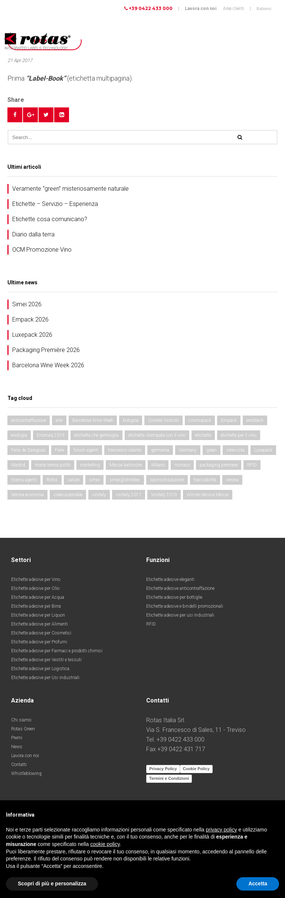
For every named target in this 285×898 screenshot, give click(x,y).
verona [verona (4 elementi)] (232, 479)
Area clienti (233, 8)
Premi (16, 737)
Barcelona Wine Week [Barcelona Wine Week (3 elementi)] (92, 420)
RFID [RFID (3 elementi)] (252, 465)
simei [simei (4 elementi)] (94, 479)
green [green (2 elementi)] (211, 450)
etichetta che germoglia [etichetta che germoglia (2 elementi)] (96, 435)
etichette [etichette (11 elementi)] (203, 435)
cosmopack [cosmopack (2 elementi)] (200, 420)
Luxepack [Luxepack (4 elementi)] (263, 450)
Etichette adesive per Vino (35, 579)
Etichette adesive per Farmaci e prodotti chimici (56, 650)
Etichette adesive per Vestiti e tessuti (46, 659)
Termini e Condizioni (169, 778)
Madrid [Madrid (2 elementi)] (18, 465)
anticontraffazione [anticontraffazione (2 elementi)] (28, 420)
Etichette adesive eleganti (170, 579)
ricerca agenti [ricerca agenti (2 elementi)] (24, 479)
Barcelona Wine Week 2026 (48, 365)
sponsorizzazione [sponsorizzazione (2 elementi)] (167, 479)
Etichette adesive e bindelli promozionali (184, 606)
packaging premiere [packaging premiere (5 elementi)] (219, 465)
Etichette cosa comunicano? (49, 219)
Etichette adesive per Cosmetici (41, 633)
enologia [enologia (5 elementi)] (19, 435)
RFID (151, 624)
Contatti (19, 764)
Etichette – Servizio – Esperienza (55, 203)
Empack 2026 (30, 319)
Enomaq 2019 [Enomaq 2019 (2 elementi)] (51, 435)
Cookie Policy (196, 768)
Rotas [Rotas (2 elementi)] (52, 479)
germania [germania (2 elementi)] (160, 450)
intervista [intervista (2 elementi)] (235, 450)
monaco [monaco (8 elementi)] (182, 465)
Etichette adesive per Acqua (37, 597)
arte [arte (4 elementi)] (59, 420)
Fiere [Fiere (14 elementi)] (59, 450)
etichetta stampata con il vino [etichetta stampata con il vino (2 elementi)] (157, 435)
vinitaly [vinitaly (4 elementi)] (99, 494)
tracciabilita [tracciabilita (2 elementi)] (205, 479)
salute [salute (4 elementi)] (73, 479)
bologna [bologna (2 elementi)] (130, 420)
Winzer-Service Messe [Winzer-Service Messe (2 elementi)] (208, 494)
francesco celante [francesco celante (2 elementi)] (124, 450)
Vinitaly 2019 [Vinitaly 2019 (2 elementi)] (164, 494)
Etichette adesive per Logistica (40, 668)
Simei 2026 (27, 304)
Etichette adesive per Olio (35, 588)
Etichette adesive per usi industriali (180, 615)
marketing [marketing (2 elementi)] (90, 465)
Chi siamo (21, 720)
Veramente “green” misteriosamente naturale (70, 188)
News (16, 746)
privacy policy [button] (221, 830)
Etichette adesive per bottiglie (174, 597)
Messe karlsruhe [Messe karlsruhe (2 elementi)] (125, 465)
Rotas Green (23, 728)
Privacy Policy (163, 768)
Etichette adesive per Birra (36, 606)
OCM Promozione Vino (42, 249)
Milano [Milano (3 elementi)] (158, 465)
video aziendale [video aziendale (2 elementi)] (67, 494)
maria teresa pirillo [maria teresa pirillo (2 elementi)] (53, 465)
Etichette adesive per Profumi (39, 642)
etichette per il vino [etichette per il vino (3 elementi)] (238, 435)
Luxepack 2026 (32, 334)
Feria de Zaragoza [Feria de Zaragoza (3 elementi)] (28, 450)
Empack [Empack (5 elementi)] (229, 420)
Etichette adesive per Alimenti (39, 624)
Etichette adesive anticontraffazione (180, 588)
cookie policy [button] (104, 844)
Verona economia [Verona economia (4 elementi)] (27, 494)
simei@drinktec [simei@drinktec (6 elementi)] (124, 479)
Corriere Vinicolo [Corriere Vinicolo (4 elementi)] (163, 420)
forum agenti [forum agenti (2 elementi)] (85, 450)
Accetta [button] (257, 883)
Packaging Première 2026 (46, 349)
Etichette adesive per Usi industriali (45, 677)
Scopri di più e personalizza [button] (52, 883)
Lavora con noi (200, 8)
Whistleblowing (26, 773)
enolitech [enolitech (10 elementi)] (254, 420)
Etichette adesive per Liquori (38, 615)
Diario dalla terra (33, 234)
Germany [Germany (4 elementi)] (188, 450)
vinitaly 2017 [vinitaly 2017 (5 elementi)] (128, 494)
